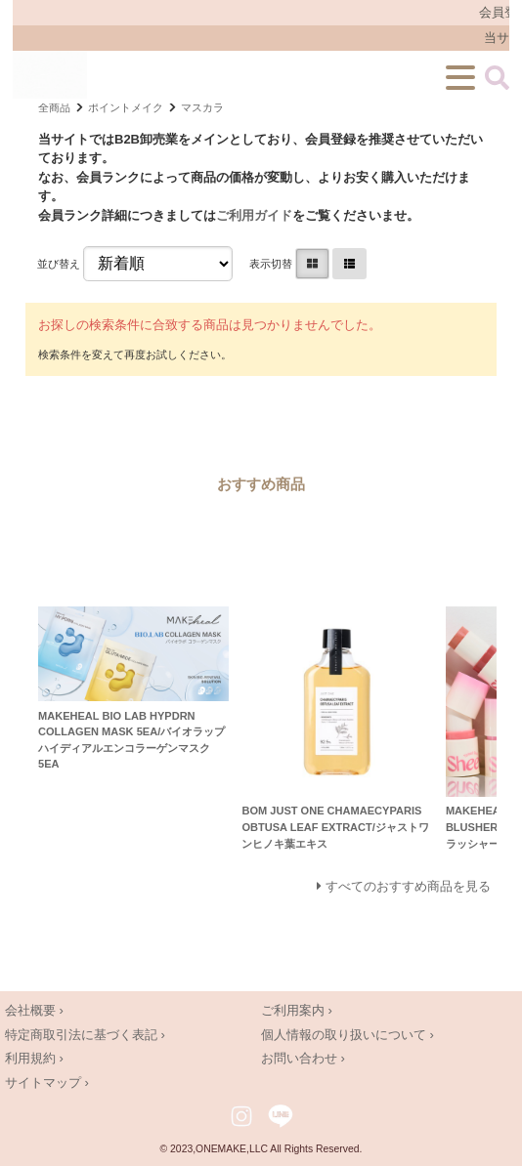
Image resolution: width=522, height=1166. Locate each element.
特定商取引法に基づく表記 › (85, 1034)
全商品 (54, 107)
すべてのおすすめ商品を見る (408, 886)
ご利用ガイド (254, 215)
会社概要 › (34, 1010)
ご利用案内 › (296, 1010)
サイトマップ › (47, 1082)
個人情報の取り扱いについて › (347, 1034)
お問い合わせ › (303, 1058)
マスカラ (202, 107)
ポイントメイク (125, 107)
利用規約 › (34, 1058)
